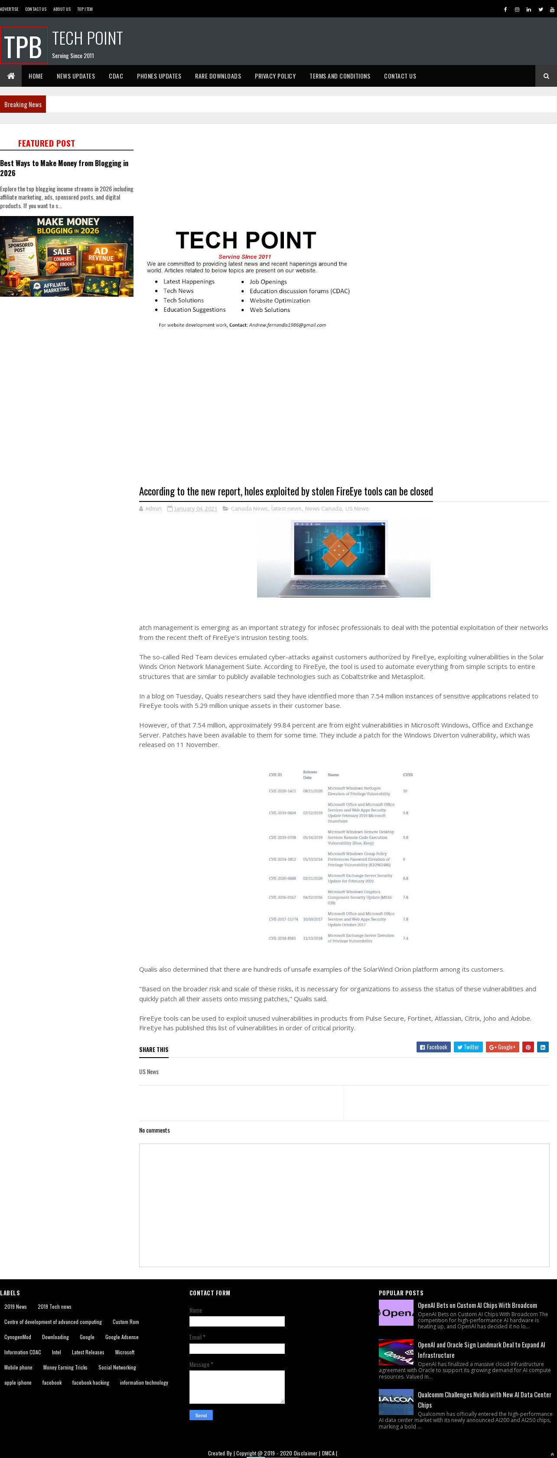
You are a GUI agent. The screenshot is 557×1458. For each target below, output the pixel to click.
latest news (286, 508)
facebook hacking (90, 1382)
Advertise (9, 9)
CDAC (116, 75)
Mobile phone (18, 1367)
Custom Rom (126, 1321)
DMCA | (330, 1453)
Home (36, 75)
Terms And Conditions (339, 75)
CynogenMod (17, 1336)
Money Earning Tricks (65, 1367)
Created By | (222, 1453)
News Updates (76, 75)
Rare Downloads (218, 75)
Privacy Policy (275, 75)
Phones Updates (159, 75)
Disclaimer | (308, 1453)
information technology (144, 1382)
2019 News (15, 1306)
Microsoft (124, 1352)
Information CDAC (22, 1352)
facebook (52, 1382)
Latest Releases (88, 1352)
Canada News (249, 508)
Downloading (55, 1336)
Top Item (85, 9)
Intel (56, 1352)
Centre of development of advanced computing (53, 1321)
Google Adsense (122, 1336)
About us (62, 9)
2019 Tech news (55, 1306)
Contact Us (36, 9)
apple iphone (18, 1382)
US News (357, 508)
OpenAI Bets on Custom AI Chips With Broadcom (477, 1305)
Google (87, 1336)
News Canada (323, 508)
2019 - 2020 (278, 1453)
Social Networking (117, 1367)
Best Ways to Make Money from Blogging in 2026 (64, 167)
